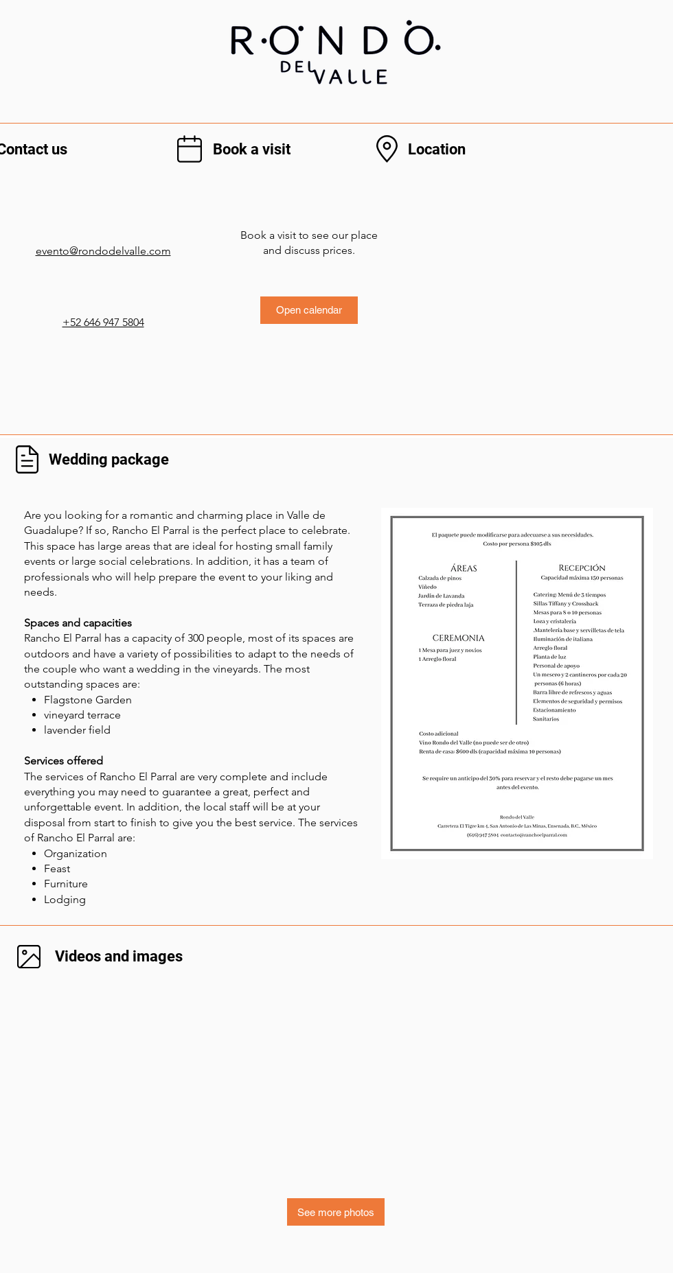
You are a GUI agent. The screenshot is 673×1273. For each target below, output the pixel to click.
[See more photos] (336, 1212)
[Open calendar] (309, 310)
